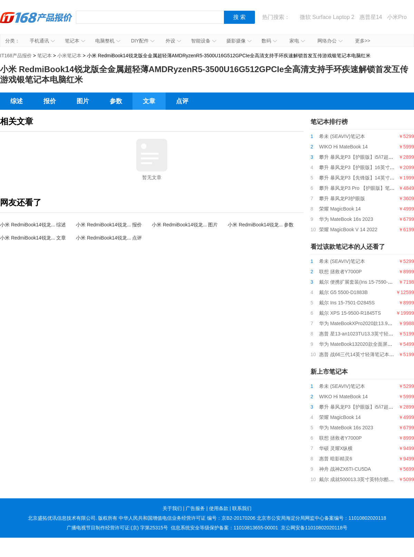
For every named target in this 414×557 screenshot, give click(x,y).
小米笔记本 (69, 55)
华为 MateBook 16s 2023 (346, 219)
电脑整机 (107, 40)
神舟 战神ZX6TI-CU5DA (345, 469)
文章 (149, 101)
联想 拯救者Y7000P (340, 271)
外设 (173, 40)
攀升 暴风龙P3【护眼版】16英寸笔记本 (361, 167)
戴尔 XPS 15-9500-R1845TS (350, 313)
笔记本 (75, 40)
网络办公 (330, 40)
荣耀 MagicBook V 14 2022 (348, 229)
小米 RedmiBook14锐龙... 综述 (33, 224)
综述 (16, 101)
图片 (83, 101)
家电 (297, 40)
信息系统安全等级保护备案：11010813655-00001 (224, 527)
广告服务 (195, 508)
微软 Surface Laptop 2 (327, 17)
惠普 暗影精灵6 (335, 458)
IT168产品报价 (36, 22)
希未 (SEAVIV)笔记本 (342, 136)
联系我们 (242, 508)
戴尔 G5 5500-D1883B (343, 292)
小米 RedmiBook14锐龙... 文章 (33, 238)
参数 (116, 101)
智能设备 (203, 40)
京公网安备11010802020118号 (314, 527)
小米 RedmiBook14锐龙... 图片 (185, 224)
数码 (269, 40)
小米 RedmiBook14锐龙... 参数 (261, 224)
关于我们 (172, 508)
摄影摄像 (239, 40)
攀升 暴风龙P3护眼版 (342, 198)
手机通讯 (42, 40)
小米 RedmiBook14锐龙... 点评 (109, 238)
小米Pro (397, 17)
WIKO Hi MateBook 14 (343, 146)
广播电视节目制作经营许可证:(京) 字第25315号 (117, 527)
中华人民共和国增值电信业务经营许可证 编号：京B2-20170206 (187, 518)
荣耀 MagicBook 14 (340, 209)
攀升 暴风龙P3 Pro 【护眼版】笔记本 (359, 188)
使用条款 (218, 508)
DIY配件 (143, 40)
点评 (182, 101)
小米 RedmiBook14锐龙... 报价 (109, 224)
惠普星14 (370, 17)
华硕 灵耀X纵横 (336, 448)
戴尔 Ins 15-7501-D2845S (347, 302)
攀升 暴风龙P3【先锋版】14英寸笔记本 (361, 177)
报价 (49, 101)
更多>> (362, 40)
